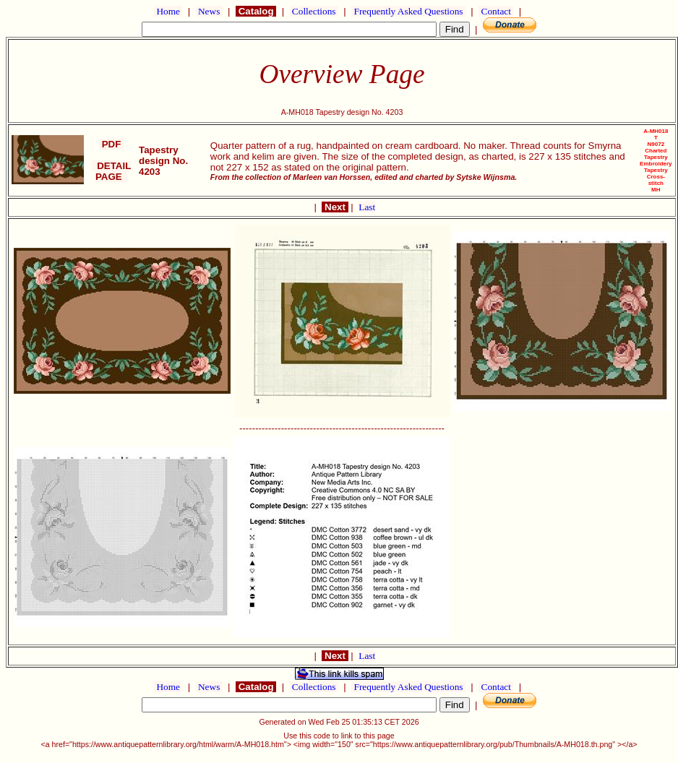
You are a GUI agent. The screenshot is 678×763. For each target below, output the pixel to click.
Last (367, 207)
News (209, 11)
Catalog (256, 11)
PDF (111, 144)
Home (168, 11)
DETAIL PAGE (112, 171)
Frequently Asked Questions (408, 11)
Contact (496, 11)
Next (335, 207)
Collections (314, 11)
